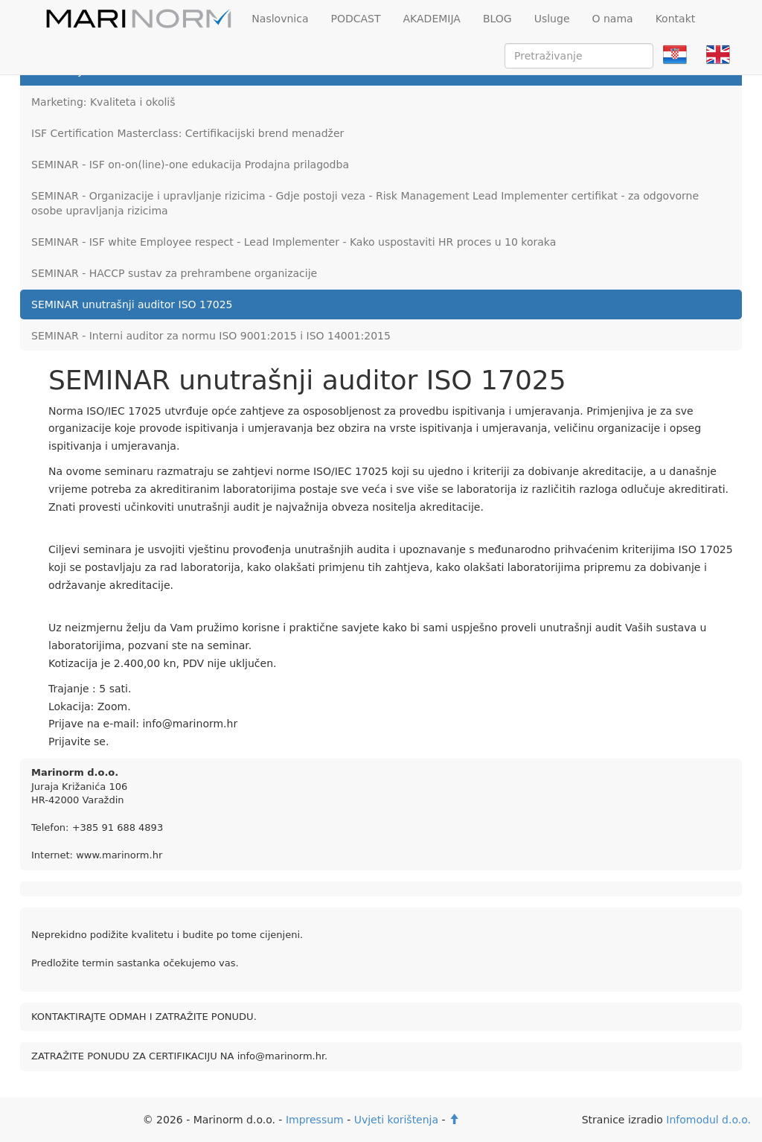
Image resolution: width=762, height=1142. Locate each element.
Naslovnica (280, 19)
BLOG (497, 19)
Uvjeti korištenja (396, 1120)
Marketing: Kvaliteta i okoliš (103, 102)
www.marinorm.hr (119, 855)
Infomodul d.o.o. (708, 1120)
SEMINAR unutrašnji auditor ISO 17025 (132, 304)
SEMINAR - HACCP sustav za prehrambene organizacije (174, 273)
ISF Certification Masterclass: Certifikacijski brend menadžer (187, 133)
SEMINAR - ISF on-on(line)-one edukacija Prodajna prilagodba (190, 164)
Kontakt (676, 19)
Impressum (315, 1120)
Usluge (552, 19)
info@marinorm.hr (280, 1056)
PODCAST (355, 19)
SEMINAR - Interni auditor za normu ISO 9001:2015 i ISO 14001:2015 (211, 336)
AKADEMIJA (432, 19)
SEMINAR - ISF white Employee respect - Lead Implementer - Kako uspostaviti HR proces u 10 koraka (293, 242)
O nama (612, 19)
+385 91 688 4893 (118, 827)
